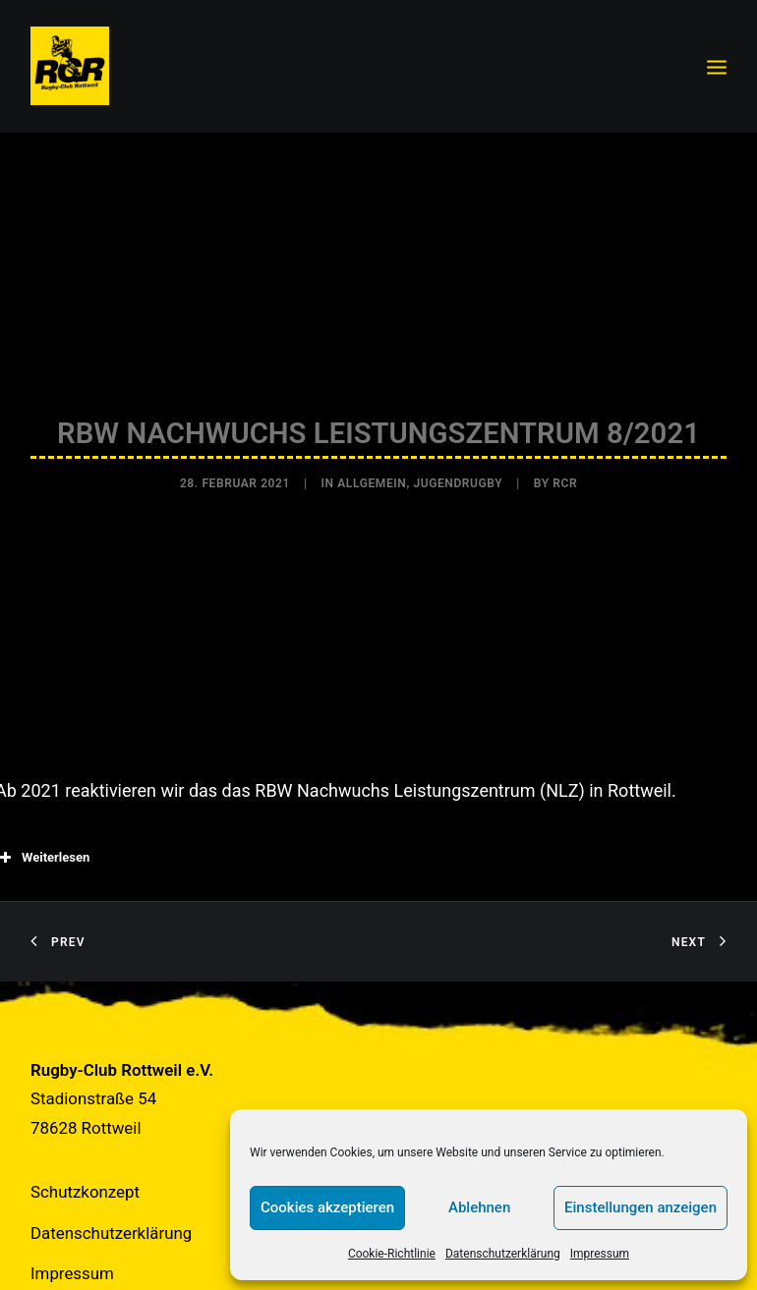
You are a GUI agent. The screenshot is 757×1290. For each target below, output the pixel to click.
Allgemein (371, 476)
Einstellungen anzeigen (640, 1207)
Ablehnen (479, 1207)
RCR (565, 476)
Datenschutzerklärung (502, 1254)
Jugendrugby (457, 476)
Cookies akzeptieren (327, 1207)
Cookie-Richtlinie (392, 1254)
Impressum (599, 1254)
